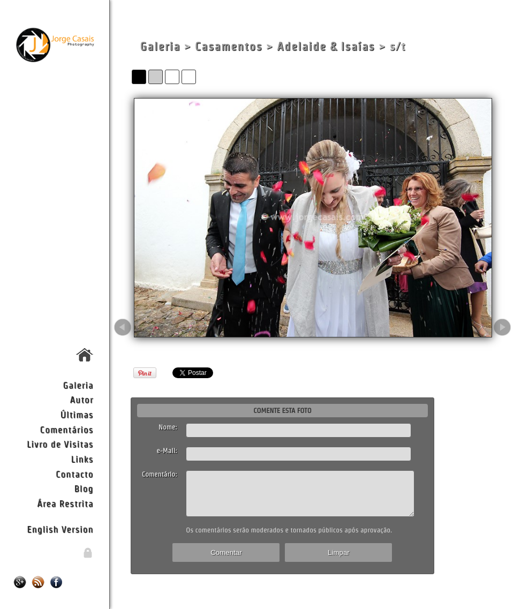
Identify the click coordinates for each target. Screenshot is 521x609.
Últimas (76, 414)
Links (82, 459)
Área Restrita (65, 503)
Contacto (74, 474)
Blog (83, 488)
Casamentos (228, 46)
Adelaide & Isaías (326, 46)
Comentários (67, 429)
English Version (60, 529)
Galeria (78, 385)
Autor (81, 399)
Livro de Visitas (60, 444)
